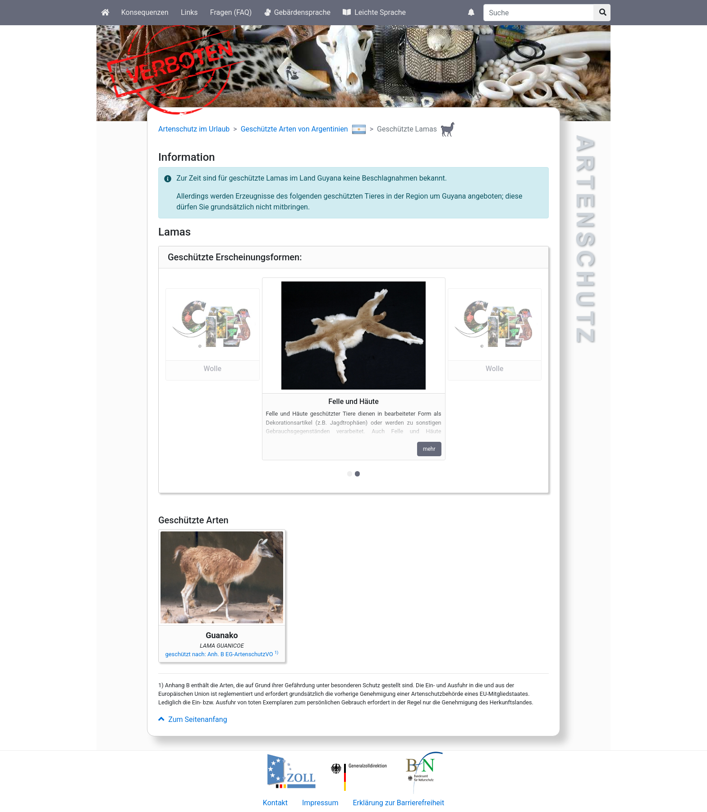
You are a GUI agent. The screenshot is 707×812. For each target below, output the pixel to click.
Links (189, 12)
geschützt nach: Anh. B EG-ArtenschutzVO (222, 654)
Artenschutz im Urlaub (194, 129)
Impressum (320, 802)
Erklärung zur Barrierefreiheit (398, 802)
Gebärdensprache (297, 12)
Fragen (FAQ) (231, 12)
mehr (429, 449)
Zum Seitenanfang (192, 719)
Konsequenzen (145, 12)
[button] (212, 380)
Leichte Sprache (374, 12)
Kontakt (275, 802)
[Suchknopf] (602, 12)
